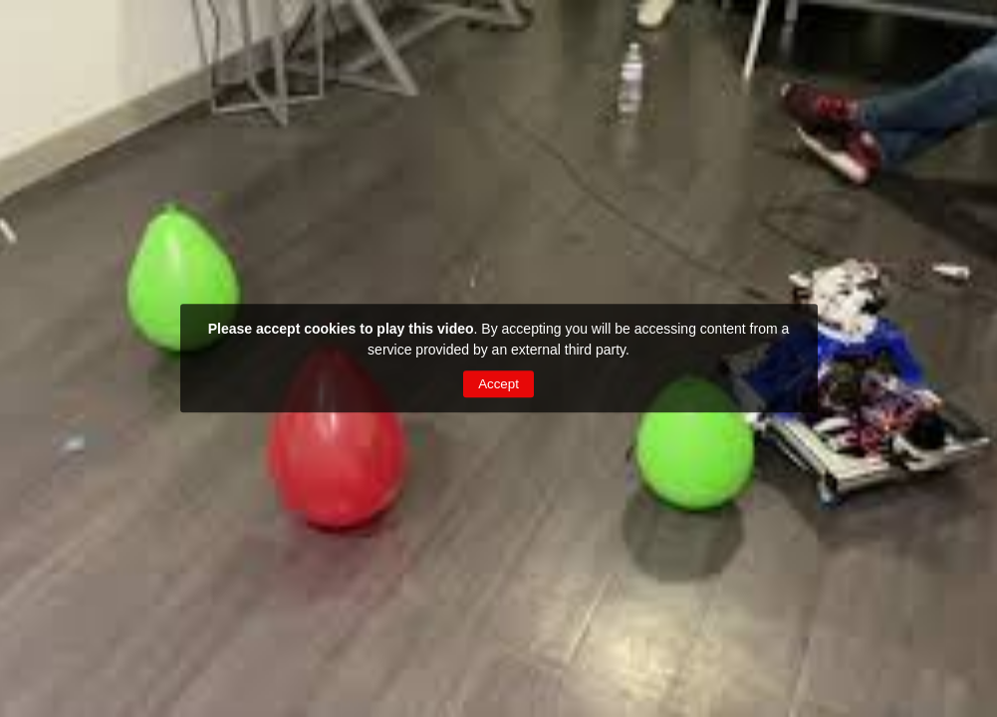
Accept (498, 383)
